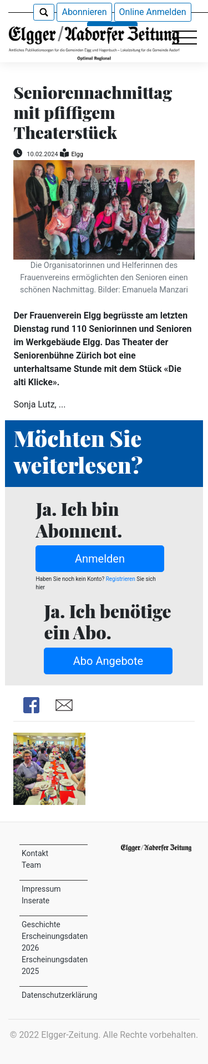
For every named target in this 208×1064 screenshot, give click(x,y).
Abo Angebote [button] (108, 661)
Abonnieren (84, 12)
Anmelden (100, 558)
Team (31, 865)
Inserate (35, 900)
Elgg (77, 154)
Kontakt (35, 853)
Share (31, 705)
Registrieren (120, 579)
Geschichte (41, 924)
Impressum (41, 888)
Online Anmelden (152, 12)
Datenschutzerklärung (59, 995)
